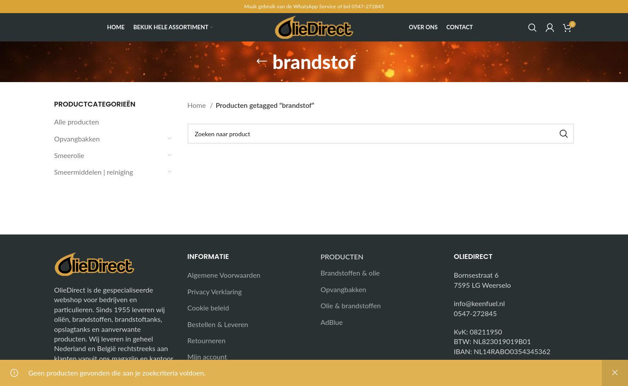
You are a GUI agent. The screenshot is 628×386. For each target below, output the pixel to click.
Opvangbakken (77, 138)
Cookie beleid (208, 307)
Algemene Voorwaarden (224, 275)
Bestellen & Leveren (218, 324)
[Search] (532, 27)
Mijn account (207, 356)
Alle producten (76, 121)
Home (198, 105)
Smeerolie (69, 155)
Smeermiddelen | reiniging (93, 172)
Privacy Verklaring (215, 291)
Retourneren (207, 340)
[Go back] (262, 61)
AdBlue (332, 322)
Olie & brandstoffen (351, 305)
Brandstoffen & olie (350, 273)
